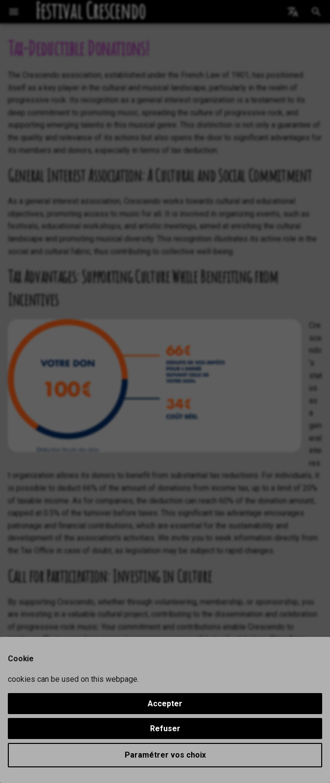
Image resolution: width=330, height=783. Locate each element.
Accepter (165, 703)
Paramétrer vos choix (165, 755)
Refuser (165, 728)
